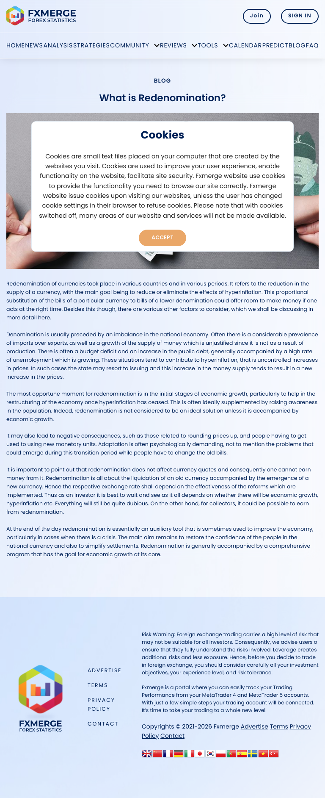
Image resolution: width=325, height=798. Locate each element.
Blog (297, 45)
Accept (162, 237)
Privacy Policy (101, 704)
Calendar (245, 45)
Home (15, 45)
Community (129, 45)
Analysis (58, 45)
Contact (103, 724)
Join (257, 15)
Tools (208, 45)
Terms (98, 685)
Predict (275, 45)
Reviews (173, 45)
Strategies (91, 45)
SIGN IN (299, 15)
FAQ (312, 45)
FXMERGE (42, 15)
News (34, 45)
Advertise (104, 670)
